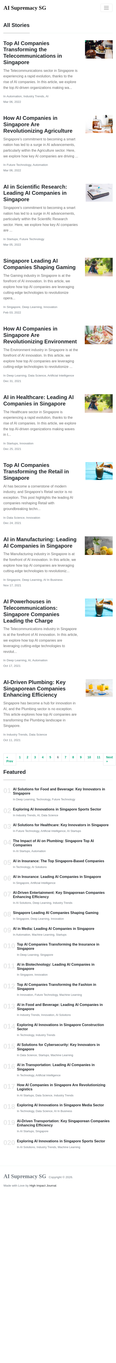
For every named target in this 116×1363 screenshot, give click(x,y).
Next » (109, 759)
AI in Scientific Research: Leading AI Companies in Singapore (35, 193)
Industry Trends (33, 96)
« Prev (9, 759)
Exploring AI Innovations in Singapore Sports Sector (57, 809)
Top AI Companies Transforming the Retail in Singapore (36, 471)
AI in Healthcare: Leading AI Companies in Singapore (38, 400)
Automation (14, 96)
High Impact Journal (42, 1185)
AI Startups (74, 831)
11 (98, 757)
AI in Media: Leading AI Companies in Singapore (53, 929)
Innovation (50, 307)
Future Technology (19, 164)
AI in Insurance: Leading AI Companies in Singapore (57, 877)
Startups (12, 239)
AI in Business (53, 579)
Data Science (37, 375)
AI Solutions (39, 867)
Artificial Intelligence (61, 375)
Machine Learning (43, 934)
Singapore (13, 307)
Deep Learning (32, 307)
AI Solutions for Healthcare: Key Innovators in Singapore (61, 825)
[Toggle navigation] (106, 8)
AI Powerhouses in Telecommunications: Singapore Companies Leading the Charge (31, 610)
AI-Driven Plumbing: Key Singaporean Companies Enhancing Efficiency (34, 688)
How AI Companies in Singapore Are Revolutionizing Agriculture (37, 124)
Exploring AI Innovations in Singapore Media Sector (60, 1105)
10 (89, 757)
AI (47, 96)
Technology (43, 799)
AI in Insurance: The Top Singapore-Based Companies (58, 861)
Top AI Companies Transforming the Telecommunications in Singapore (32, 52)
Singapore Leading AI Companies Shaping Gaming (39, 264)
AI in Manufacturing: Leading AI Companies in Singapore (40, 542)
